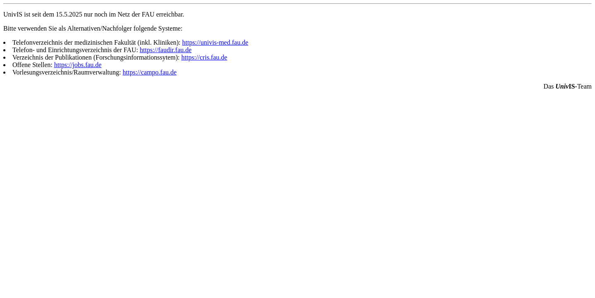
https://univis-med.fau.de (215, 42)
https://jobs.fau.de (78, 64)
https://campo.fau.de (150, 72)
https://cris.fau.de (204, 57)
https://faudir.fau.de (165, 49)
